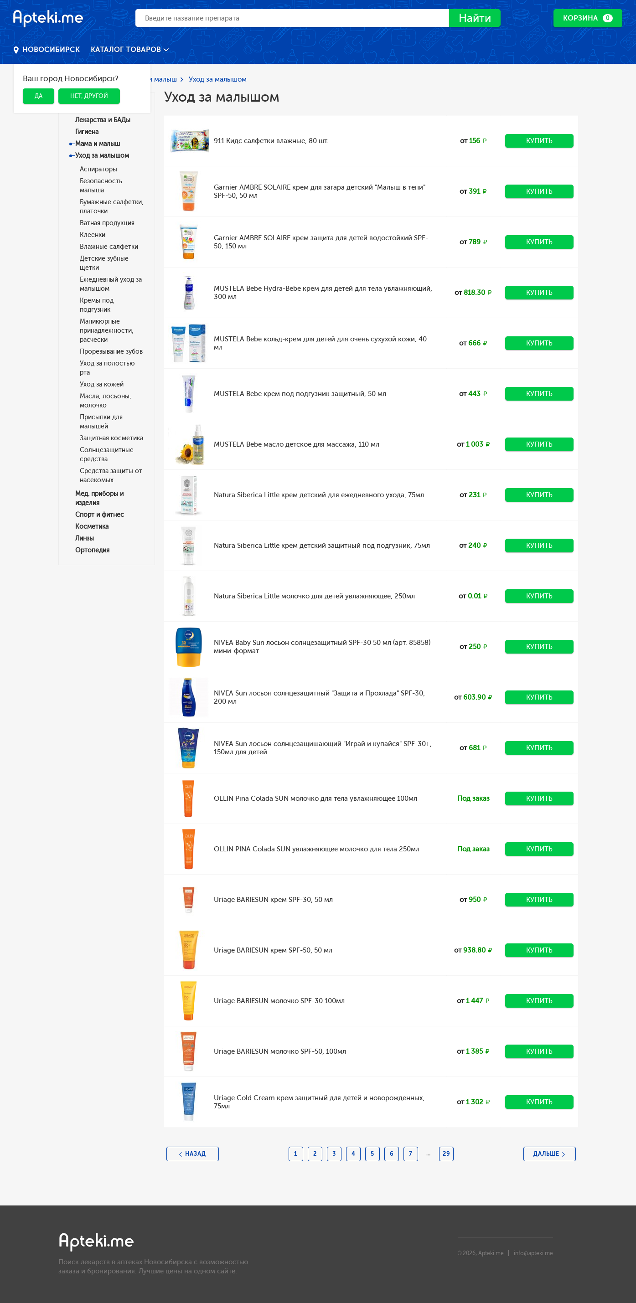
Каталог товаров (127, 50)
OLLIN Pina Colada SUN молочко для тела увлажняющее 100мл (315, 798)
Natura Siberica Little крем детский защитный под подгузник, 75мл (322, 545)
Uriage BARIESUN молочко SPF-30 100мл (279, 1001)
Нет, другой (89, 96)
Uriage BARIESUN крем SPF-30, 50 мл (273, 900)
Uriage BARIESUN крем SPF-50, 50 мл (273, 950)
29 (446, 1154)
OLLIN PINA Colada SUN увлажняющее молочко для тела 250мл (316, 849)
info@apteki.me (533, 1253)
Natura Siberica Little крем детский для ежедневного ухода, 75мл (319, 495)
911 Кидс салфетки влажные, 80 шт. (271, 141)
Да (38, 96)
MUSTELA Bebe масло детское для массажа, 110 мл (296, 444)
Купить (539, 141)
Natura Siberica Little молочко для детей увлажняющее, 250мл (314, 596)
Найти (475, 18)
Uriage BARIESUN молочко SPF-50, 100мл (280, 1051)
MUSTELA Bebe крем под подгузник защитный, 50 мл (300, 394)
